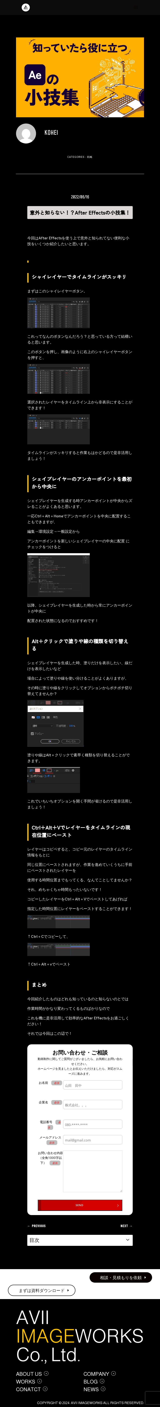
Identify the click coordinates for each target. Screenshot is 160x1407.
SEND (80, 1205)
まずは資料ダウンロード (42, 1290)
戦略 (89, 156)
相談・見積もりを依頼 (121, 1277)
